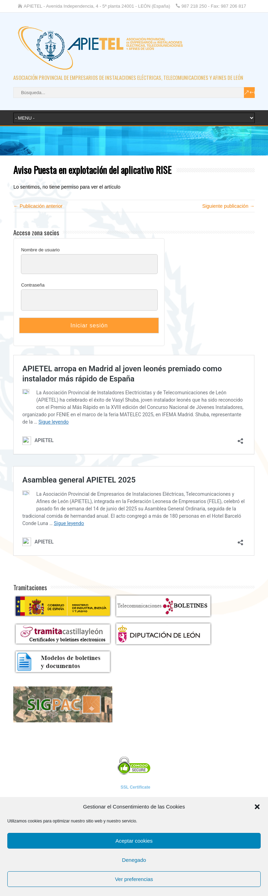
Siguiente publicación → (228, 206)
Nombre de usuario (40, 249)
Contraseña (32, 285)
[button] (257, 806)
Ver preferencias (134, 879)
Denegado (134, 860)
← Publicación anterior (37, 206)
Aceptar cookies (134, 841)
